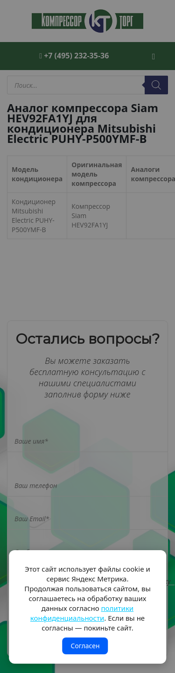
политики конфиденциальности (81, 613)
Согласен (84, 645)
